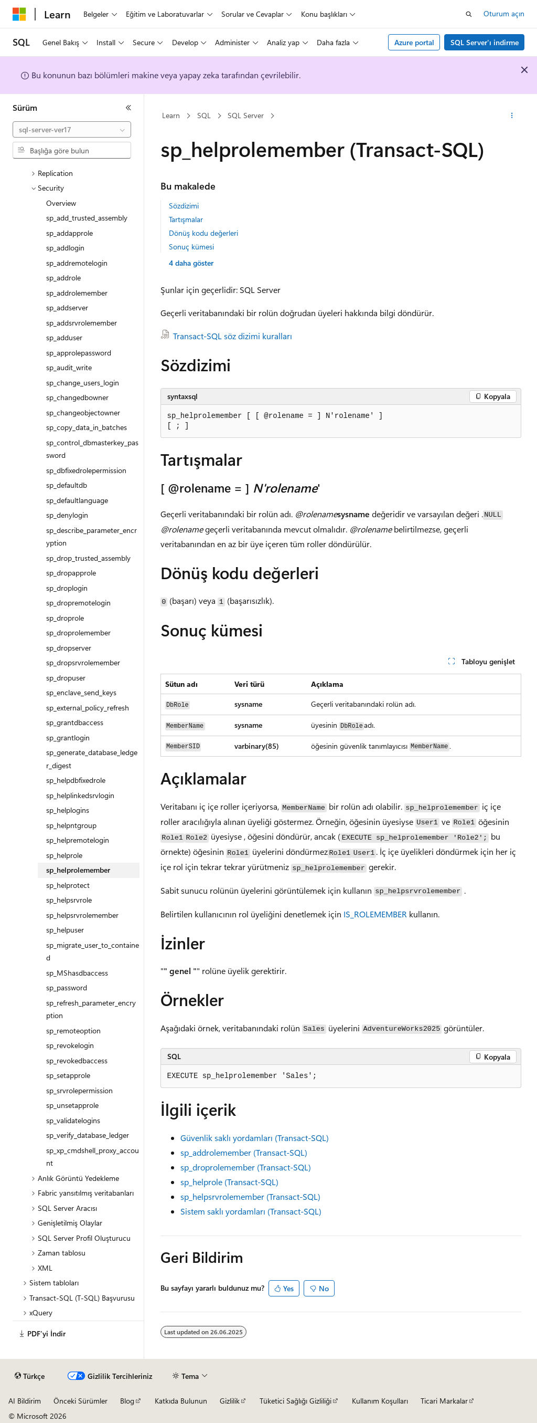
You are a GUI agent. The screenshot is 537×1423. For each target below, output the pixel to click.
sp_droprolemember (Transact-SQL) (245, 1167)
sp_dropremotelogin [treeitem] (78, 603)
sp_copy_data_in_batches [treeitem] (86, 427)
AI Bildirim (24, 1401)
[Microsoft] (19, 14)
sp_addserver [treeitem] (67, 307)
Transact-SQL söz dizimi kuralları (232, 335)
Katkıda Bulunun (181, 1401)
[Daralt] (128, 107)
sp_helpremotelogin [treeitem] (77, 840)
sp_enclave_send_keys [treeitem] (81, 692)
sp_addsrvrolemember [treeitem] (81, 323)
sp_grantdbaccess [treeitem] (74, 722)
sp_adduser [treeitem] (64, 337)
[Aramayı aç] (468, 14)
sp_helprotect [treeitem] (68, 885)
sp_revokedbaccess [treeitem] (77, 1060)
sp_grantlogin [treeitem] (68, 737)
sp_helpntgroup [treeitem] (71, 825)
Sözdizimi (184, 206)
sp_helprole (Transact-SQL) (229, 1181)
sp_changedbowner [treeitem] (77, 397)
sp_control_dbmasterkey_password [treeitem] (92, 449)
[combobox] (72, 129)
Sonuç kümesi (191, 247)
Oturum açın (504, 13)
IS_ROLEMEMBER (375, 913)
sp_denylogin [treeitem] (67, 515)
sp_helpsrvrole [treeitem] (69, 900)
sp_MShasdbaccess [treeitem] (77, 973)
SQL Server (246, 115)
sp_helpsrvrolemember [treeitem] (82, 915)
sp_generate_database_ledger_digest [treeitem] (91, 758)
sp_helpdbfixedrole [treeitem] (75, 780)
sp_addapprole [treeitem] (69, 233)
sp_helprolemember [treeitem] (78, 870)
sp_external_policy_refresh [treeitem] (87, 708)
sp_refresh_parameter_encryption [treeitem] (91, 1009)
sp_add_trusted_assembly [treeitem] (86, 218)
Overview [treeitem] (61, 203)
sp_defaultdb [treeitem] (66, 485)
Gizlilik (230, 1401)
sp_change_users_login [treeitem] (82, 383)
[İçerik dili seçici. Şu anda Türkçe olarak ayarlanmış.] (29, 1376)
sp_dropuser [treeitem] (65, 678)
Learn (171, 115)
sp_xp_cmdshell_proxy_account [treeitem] (92, 1156)
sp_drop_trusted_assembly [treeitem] (88, 558)
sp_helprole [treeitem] (64, 855)
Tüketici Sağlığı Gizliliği (295, 1401)
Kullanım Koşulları (380, 1401)
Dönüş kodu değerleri (203, 233)
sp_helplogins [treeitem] (67, 810)
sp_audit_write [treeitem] (69, 367)
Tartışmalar (186, 219)
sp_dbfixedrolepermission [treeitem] (86, 470)
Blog (127, 1401)
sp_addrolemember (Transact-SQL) (243, 1152)
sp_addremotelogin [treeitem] (77, 263)
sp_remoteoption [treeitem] (73, 1030)
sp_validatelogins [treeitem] (73, 1120)
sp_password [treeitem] (66, 987)
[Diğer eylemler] (511, 116)
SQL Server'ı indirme (484, 42)
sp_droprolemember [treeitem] (78, 632)
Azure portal (414, 42)
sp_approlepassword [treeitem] (78, 353)
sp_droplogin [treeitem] (67, 588)
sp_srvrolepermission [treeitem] (79, 1090)
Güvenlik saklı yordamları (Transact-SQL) (254, 1137)
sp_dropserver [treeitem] (68, 648)
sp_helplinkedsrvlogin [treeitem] (80, 795)
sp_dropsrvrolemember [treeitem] (83, 662)
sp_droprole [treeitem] (65, 618)
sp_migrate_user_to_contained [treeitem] (92, 951)
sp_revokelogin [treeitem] (70, 1045)
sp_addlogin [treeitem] (65, 248)
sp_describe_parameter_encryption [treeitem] (91, 536)
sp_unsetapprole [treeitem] (72, 1105)
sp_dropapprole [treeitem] (71, 573)
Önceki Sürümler (80, 1401)
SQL (204, 115)
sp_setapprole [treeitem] (68, 1075)
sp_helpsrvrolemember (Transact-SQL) (250, 1196)
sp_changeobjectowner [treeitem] (83, 412)
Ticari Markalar (444, 1401)
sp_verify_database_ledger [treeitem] (87, 1135)
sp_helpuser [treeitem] (65, 930)
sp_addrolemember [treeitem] (77, 293)
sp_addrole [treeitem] (63, 277)
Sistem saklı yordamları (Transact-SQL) (250, 1211)
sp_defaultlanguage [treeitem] (77, 500)
